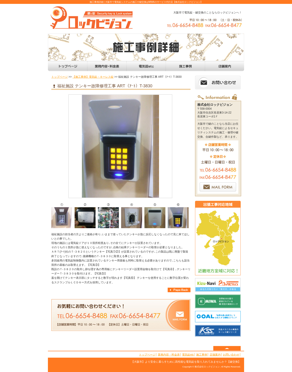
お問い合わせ (231, 354)
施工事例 (201, 354)
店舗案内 (215, 354)
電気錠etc (188, 354)
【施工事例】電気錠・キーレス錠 (93, 76)
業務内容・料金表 (169, 354)
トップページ (59, 76)
